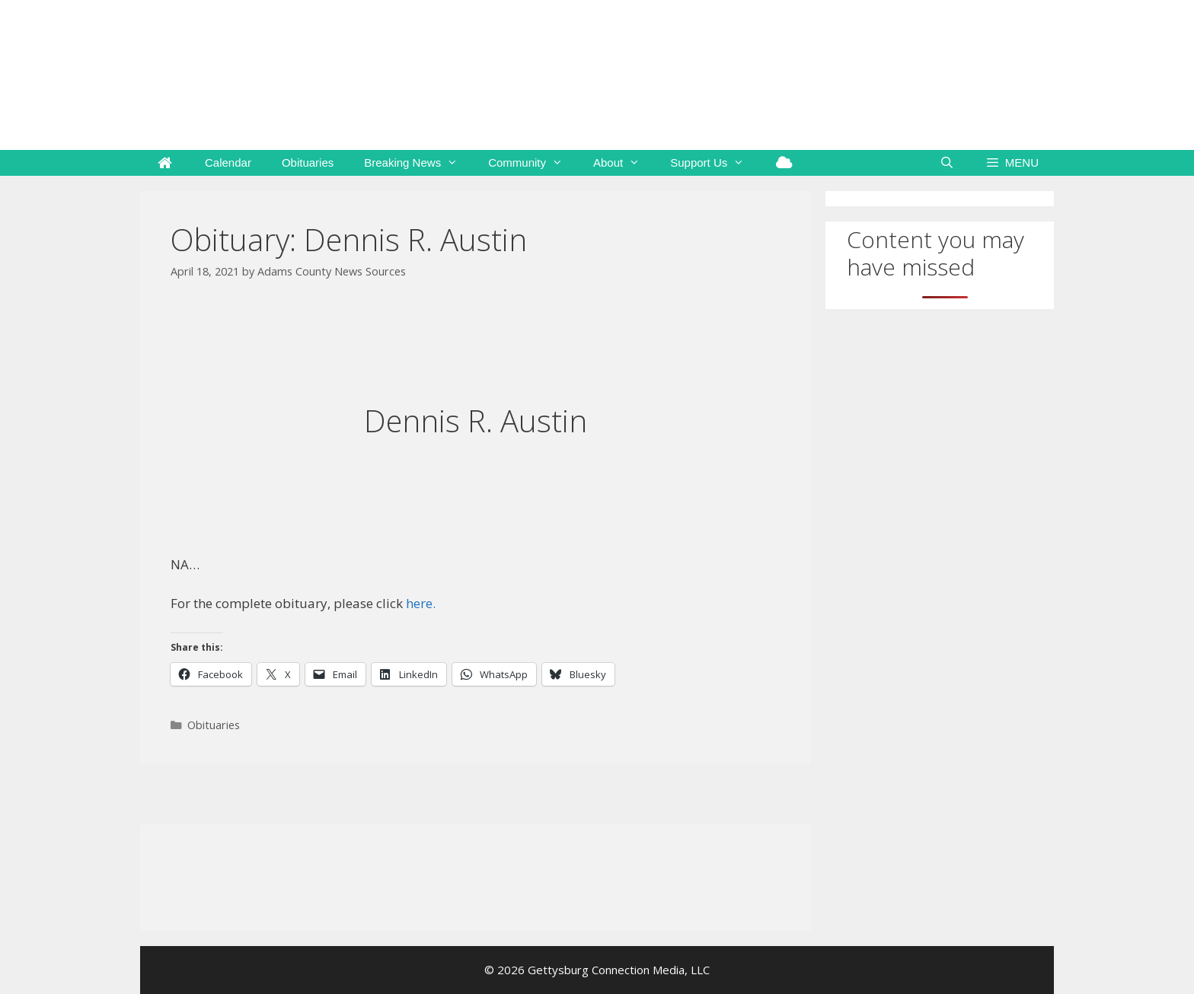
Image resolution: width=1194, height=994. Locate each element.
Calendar (228, 162)
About (624, 163)
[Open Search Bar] (946, 163)
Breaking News (418, 163)
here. (421, 603)
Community (533, 163)
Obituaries (308, 162)
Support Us (714, 163)
